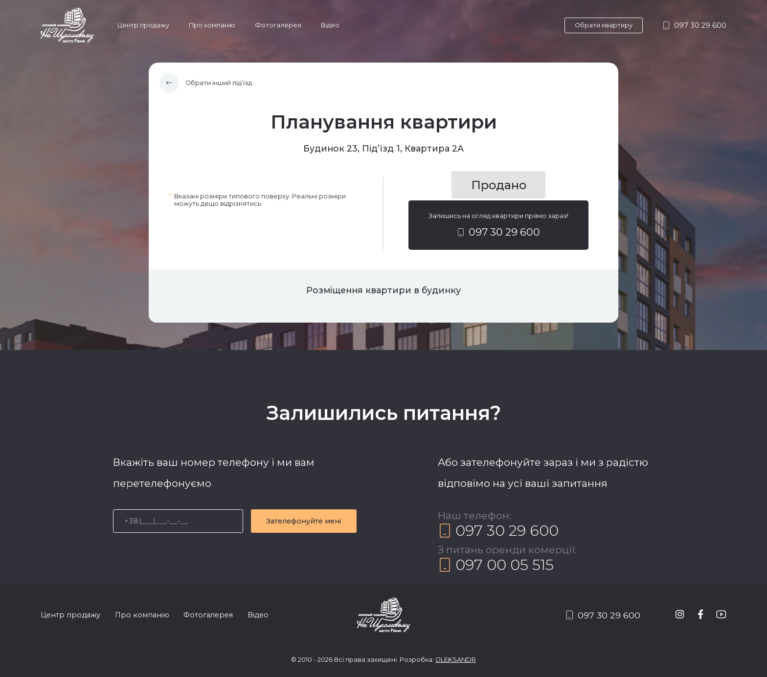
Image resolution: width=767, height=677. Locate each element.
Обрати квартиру (603, 25)
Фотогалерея (278, 25)
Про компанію (212, 25)
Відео (330, 25)
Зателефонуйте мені (303, 521)
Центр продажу (143, 25)
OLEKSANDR (455, 659)
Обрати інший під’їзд (205, 83)
